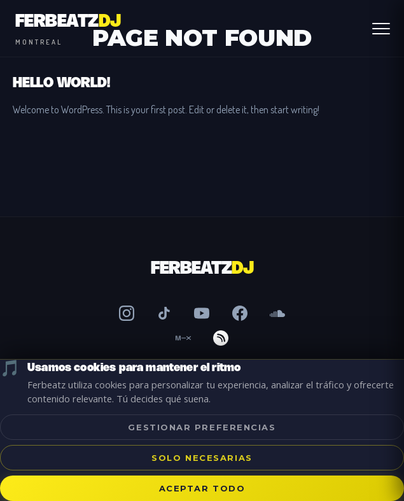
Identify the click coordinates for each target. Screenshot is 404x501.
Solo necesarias (201, 458)
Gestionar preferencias (201, 427)
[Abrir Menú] (381, 29)
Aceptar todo (202, 488)
